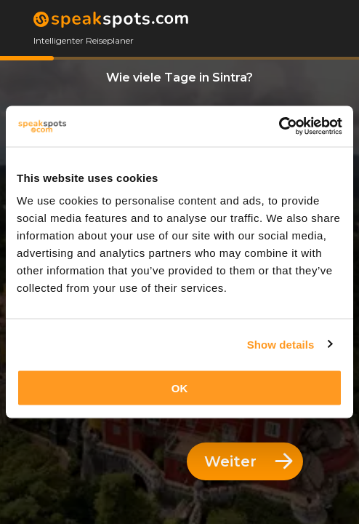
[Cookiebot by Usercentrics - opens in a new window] (278, 126)
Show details (281, 344)
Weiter (248, 461)
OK (180, 388)
